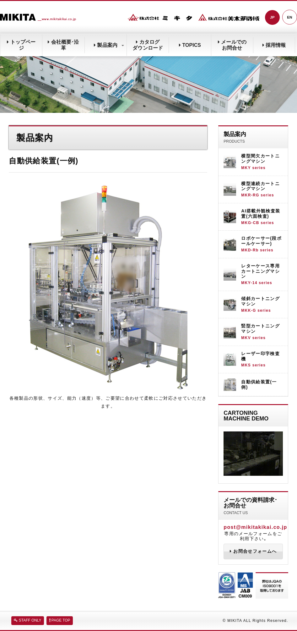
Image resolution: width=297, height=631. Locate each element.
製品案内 (109, 45)
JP (272, 17)
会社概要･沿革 (63, 45)
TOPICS (190, 45)
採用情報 (274, 45)
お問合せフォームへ (253, 551)
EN (289, 17)
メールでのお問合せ (232, 45)
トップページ (21, 45)
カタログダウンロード (148, 45)
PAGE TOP (59, 620)
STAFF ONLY (27, 620)
